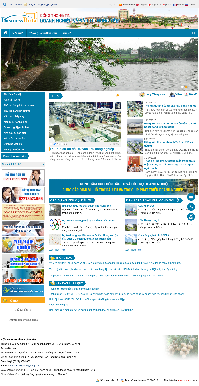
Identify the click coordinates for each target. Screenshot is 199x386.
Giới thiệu (18, 33)
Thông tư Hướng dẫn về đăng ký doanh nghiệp (74, 288)
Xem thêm (54, 249)
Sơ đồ (112, 4)
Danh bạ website (14, 156)
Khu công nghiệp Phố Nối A (153, 235)
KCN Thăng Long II (148, 220)
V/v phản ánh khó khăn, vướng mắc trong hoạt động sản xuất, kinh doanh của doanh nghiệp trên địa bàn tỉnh (106, 275)
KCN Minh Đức (146, 205)
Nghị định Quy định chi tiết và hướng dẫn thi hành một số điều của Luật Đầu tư (91, 310)
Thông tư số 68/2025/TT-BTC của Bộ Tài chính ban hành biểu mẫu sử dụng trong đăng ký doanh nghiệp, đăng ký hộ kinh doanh (117, 294)
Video (175, 94)
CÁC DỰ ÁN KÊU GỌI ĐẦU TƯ (71, 200)
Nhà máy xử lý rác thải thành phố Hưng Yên (86, 205)
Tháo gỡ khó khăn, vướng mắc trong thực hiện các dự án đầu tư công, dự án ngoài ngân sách (169, 164)
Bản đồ (190, 94)
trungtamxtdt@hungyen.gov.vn (40, 4)
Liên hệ (66, 33)
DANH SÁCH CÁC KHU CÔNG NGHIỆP (153, 200)
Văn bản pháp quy (69, 283)
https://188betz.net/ (11, 333)
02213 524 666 (12, 4)
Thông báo (64, 257)
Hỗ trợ (13, 301)
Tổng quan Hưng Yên (43, 33)
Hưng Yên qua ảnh (152, 94)
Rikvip (25, 333)
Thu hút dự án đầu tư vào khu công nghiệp (170, 105)
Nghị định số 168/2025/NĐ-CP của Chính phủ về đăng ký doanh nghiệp (87, 299)
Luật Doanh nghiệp (59, 304)
